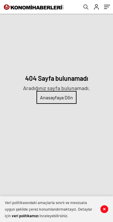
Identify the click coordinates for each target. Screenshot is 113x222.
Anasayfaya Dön (56, 97)
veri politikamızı (25, 215)
